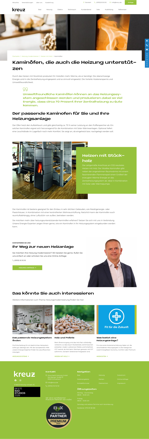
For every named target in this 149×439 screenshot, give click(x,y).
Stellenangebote (83, 379)
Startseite (15, 56)
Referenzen (122, 9)
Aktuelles (15, 2)
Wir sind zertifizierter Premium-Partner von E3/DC (59, 399)
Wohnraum (72, 9)
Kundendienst (86, 9)
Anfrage (130, 2)
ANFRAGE (147, 60)
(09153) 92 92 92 (100, 2)
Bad (39, 9)
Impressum (121, 383)
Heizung (49, 9)
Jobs (98, 9)
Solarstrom (121, 375)
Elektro (60, 9)
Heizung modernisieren (30, 56)
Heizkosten (101, 356)
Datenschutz (103, 383)
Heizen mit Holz (46, 56)
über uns (39, 2)
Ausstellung (49, 2)
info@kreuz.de (116, 2)
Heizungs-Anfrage (26, 268)
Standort (87, 2)
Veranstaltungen (27, 2)
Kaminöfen (58, 56)
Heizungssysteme (19, 356)
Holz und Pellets (64, 338)
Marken (101, 379)
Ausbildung (109, 9)
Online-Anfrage (122, 379)
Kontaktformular (83, 383)
